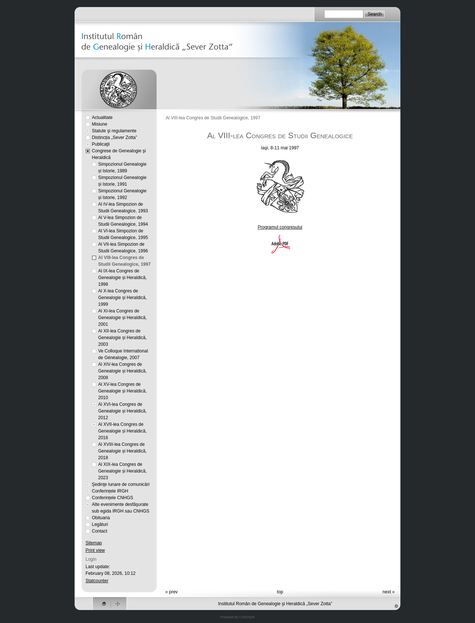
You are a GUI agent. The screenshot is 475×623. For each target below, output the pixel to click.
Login (91, 559)
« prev (172, 591)
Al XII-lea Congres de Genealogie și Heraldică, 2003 (122, 337)
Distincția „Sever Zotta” (114, 137)
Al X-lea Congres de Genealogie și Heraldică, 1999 (122, 297)
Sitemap (94, 543)
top (280, 591)
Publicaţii (101, 144)
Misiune (99, 124)
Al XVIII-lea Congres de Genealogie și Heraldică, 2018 (122, 451)
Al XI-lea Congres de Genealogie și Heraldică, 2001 (122, 317)
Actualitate (102, 117)
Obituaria (101, 517)
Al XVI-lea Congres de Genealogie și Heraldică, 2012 (122, 411)
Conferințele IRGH (110, 491)
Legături (100, 524)
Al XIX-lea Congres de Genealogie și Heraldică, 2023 (122, 471)
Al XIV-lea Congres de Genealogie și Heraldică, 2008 (122, 371)
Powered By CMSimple (237, 617)
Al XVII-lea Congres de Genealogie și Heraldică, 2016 (122, 431)
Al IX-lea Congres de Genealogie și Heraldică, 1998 (122, 277)
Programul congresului (280, 227)
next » (389, 591)
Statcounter (97, 580)
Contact (99, 531)
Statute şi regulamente (114, 130)
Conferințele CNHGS (112, 497)
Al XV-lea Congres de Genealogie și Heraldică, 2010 (122, 391)
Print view (95, 550)
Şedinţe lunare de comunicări (121, 484)
